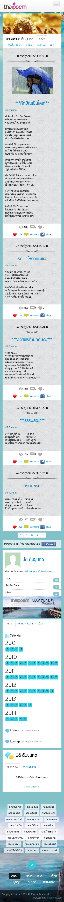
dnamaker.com (54, 897)
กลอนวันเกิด (16, 825)
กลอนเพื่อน (48, 825)
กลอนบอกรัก (15, 807)
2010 (11, 657)
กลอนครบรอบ (34, 819)
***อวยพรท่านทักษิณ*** (32, 339)
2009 (11, 643)
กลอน (42, 38)
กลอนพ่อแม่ (30, 831)
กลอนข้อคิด (50, 838)
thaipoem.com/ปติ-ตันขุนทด (38, 571)
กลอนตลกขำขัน (15, 838)
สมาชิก (32, 882)
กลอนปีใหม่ (32, 825)
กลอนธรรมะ (14, 844)
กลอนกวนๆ (33, 838)
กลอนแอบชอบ (32, 844)
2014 (10, 713)
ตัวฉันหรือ (32, 485)
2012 (10, 685)
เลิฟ (52, 45)
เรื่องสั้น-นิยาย (13, 45)
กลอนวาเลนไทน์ (14, 819)
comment (34, 234)
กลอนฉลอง (51, 819)
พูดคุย (17, 882)
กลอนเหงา (32, 850)
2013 (10, 699)
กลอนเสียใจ (31, 813)
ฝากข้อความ (29, 766)
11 (16, 649)
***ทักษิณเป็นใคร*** (32, 102)
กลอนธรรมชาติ (49, 850)
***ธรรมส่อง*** (32, 420)
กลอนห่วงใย (14, 813)
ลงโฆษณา (49, 882)
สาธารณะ (12, 766)
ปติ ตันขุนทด (11, 109)
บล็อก (29, 45)
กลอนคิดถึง (48, 807)
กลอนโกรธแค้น (48, 831)
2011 (10, 671)
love (20, 234)
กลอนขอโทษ (48, 813)
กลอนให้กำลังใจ (14, 850)
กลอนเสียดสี (50, 844)
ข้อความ (41, 45)
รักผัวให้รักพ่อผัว (32, 258)
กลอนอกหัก (32, 807)
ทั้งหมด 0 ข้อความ (32, 787)
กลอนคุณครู (13, 831)
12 (21, 649)
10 (12, 649)
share (48, 234)
